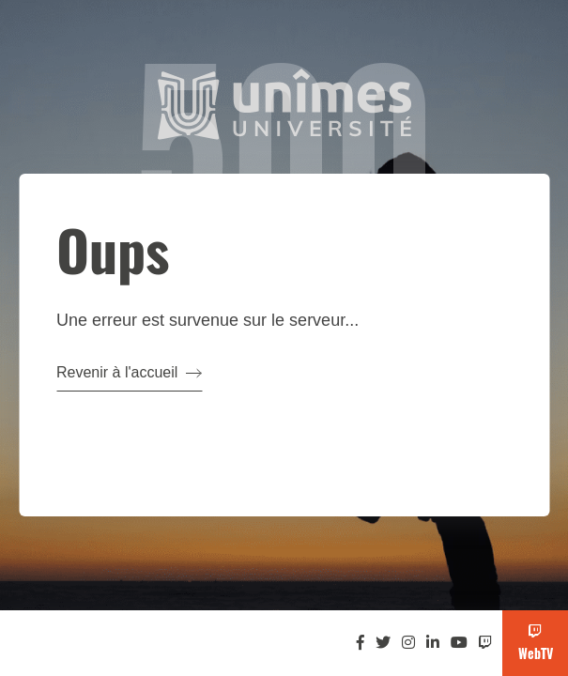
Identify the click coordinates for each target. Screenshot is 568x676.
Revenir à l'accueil (129, 372)
